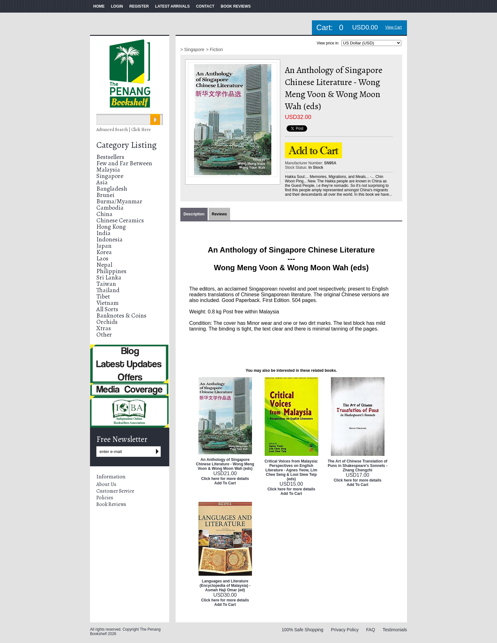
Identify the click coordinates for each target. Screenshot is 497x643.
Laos (102, 258)
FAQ (370, 629)
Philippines (111, 271)
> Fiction (214, 49)
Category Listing (126, 145)
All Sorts (107, 309)
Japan (104, 245)
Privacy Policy (344, 629)
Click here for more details (225, 478)
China (104, 214)
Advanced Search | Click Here (123, 130)
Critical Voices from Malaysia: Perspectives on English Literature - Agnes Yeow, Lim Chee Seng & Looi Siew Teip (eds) (291, 470)
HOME (99, 6)
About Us (106, 484)
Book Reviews (111, 504)
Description (194, 214)
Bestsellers (110, 157)
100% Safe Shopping (303, 629)
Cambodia (110, 207)
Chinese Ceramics (120, 220)
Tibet (103, 296)
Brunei (105, 195)
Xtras (103, 328)
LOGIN (117, 6)
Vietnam (107, 303)
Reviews (219, 214)
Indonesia (109, 239)
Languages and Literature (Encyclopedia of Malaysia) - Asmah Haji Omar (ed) (225, 585)
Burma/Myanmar (119, 201)
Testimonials (395, 629)
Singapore (109, 176)
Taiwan (106, 283)
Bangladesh (111, 188)
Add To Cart (225, 483)
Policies (104, 497)
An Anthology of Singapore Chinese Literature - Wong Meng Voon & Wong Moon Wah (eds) (225, 464)
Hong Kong (111, 226)
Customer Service (115, 491)
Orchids (107, 322)
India (103, 233)
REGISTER (139, 6)
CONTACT (205, 6)
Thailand (107, 290)
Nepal (104, 264)
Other (104, 334)
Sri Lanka (108, 277)
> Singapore (192, 49)
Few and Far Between (124, 163)
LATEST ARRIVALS (172, 6)
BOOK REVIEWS (236, 6)
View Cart (393, 27)
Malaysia (108, 169)
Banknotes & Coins (121, 315)
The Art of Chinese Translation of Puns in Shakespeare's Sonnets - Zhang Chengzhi (357, 465)
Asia (102, 182)
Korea (104, 252)
